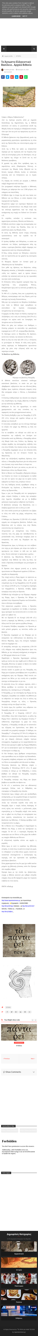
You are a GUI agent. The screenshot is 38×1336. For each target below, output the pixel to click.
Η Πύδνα (19, 1046)
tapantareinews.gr (20, 1332)
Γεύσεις (19, 1302)
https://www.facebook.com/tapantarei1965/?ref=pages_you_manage (28, 1131)
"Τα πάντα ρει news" (23, 1329)
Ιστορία (19, 1270)
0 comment (8, 72)
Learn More (16, 16)
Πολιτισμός (19, 1286)
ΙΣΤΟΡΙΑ (18, 56)
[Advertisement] (19, 32)
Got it (24, 16)
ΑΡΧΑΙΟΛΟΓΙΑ (19, 1042)
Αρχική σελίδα (8, 56)
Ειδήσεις (19, 1318)
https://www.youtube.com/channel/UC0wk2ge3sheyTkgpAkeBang (9, 1131)
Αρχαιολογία (19, 1254)
